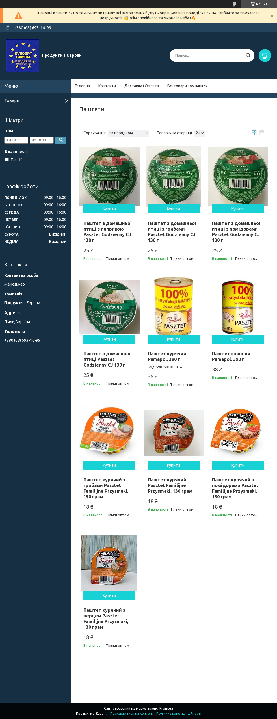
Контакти (107, 86)
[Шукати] (248, 55)
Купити (109, 209)
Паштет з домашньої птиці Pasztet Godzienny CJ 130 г (107, 359)
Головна (82, 86)
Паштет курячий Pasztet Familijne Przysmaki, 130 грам (170, 485)
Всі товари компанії (185, 86)
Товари (11, 100)
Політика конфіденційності (178, 713)
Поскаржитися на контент (132, 713)
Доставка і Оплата (141, 86)
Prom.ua (166, 708)
